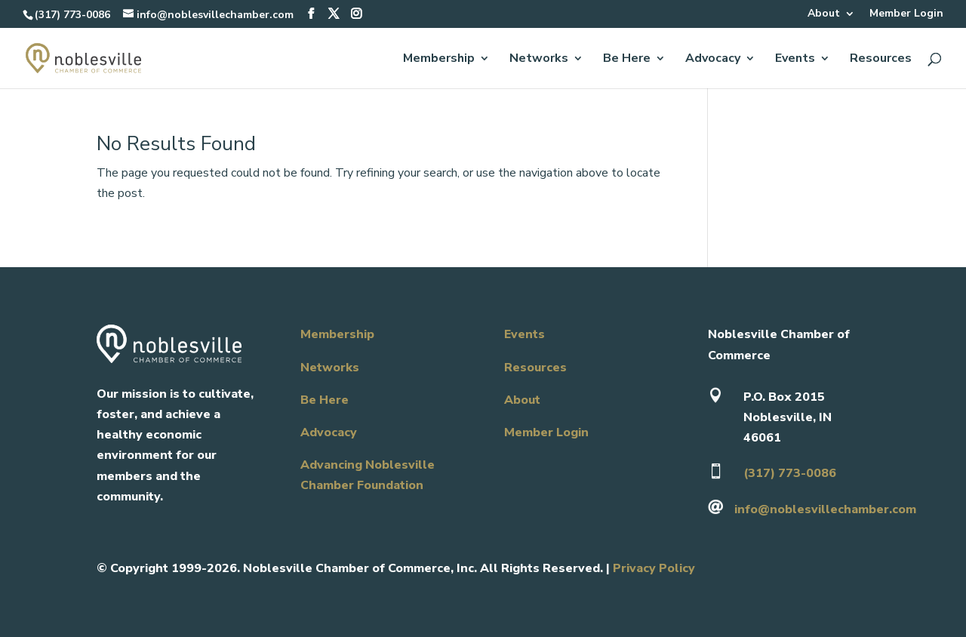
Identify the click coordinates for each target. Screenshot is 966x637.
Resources (881, 59)
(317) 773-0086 (72, 15)
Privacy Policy (654, 568)
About (824, 14)
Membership (439, 59)
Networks (538, 59)
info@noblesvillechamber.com (825, 509)
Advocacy (712, 59)
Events (795, 59)
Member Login (906, 14)
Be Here (627, 59)
